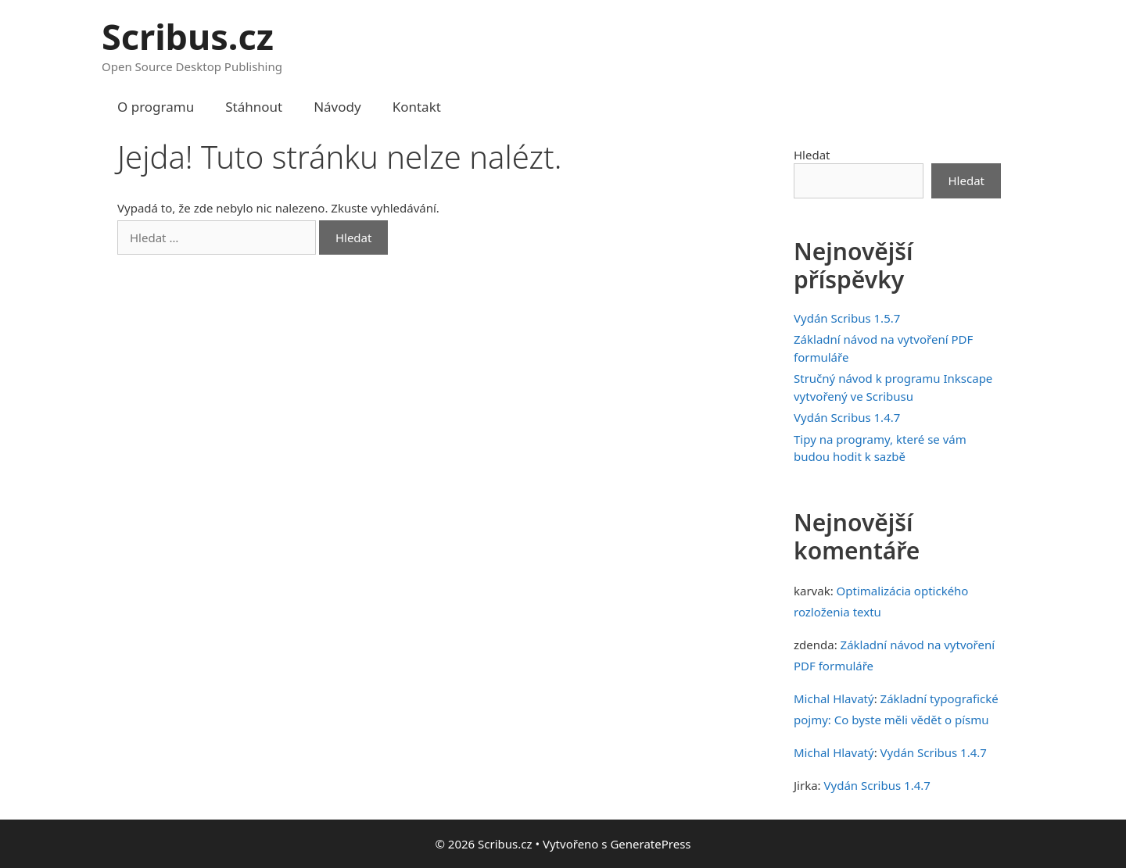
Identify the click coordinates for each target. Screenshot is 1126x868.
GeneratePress (650, 844)
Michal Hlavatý (834, 698)
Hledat (812, 155)
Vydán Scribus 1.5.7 (847, 318)
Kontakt (417, 107)
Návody (337, 107)
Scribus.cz (188, 36)
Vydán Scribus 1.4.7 (847, 417)
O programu (155, 107)
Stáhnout (253, 107)
